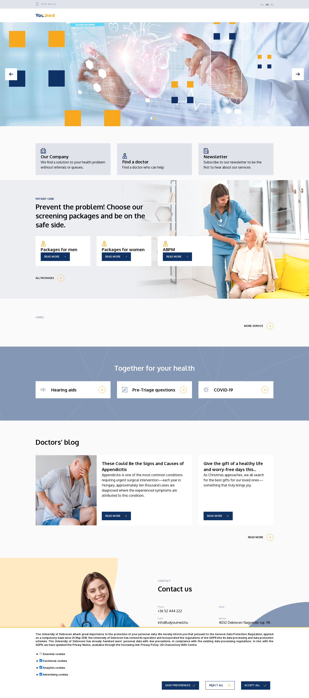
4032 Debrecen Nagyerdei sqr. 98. (245, 622)
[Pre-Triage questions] (154, 389)
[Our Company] (73, 159)
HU (262, 4)
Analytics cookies (54, 667)
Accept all (252, 685)
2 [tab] (155, 118)
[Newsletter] (236, 159)
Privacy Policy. (150, 644)
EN (267, 4)
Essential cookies (54, 654)
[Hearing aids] (73, 389)
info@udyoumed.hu (173, 622)
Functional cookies (55, 660)
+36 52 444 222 (48, 4)
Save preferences (177, 685)
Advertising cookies (55, 674)
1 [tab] (151, 118)
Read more (112, 515)
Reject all (216, 685)
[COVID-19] (235, 389)
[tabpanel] (154, 74)
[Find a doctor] (143, 162)
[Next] (298, 74)
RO (271, 4)
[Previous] (11, 74)
